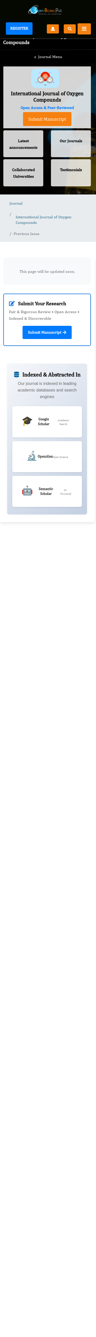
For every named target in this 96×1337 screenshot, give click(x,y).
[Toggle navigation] (84, 28)
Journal (16, 203)
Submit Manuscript (47, 119)
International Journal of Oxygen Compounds (43, 220)
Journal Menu (48, 57)
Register (19, 28)
